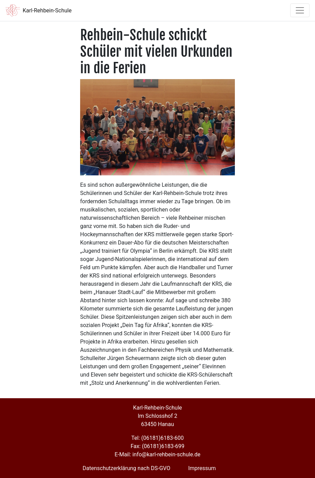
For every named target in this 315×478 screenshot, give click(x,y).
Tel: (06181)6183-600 (157, 438)
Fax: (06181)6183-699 (157, 446)
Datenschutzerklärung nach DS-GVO (126, 468)
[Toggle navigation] (299, 10)
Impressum (202, 468)
